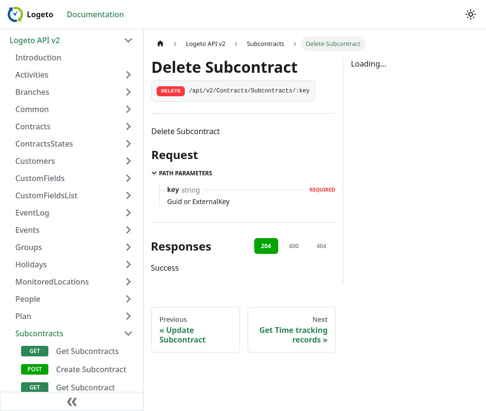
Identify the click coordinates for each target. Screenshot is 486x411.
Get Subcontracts (87, 351)
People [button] (27, 299)
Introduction (38, 57)
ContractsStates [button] (44, 143)
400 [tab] (294, 246)
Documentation (95, 14)
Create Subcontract (91, 369)
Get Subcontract (85, 387)
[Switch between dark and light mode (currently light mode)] (470, 14)
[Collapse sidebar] (72, 401)
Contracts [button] (32, 126)
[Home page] (160, 43)
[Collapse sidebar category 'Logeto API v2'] (128, 40)
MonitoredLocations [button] (52, 281)
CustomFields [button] (40, 178)
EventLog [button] (32, 212)
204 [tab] (266, 246)
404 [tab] (321, 246)
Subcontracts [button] (39, 333)
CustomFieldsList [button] (46, 195)
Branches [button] (32, 92)
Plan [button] (23, 316)
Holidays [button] (31, 264)
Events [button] (27, 230)
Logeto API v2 (35, 40)
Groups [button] (28, 247)
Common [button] (32, 109)
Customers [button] (35, 161)
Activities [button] (31, 74)
